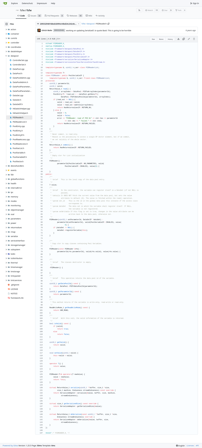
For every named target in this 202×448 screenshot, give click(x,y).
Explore (14, 3)
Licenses (190, 445)
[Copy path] (108, 24)
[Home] (5, 3)
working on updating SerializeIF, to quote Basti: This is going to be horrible (98, 30)
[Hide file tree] (6, 24)
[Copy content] (184, 39)
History (170, 39)
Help (53, 3)
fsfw (22, 10)
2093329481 (59, 30)
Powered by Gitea (10, 445)
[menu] (180, 445)
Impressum (42, 3)
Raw (153, 39)
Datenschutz (27, 3)
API (197, 445)
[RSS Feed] (139, 10)
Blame (161, 39)
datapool (91, 23)
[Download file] (178, 39)
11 (157, 10)
